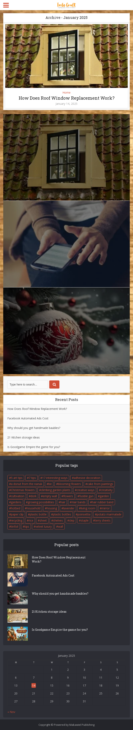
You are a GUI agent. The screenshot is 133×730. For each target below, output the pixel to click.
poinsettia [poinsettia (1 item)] (83, 514)
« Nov (11, 712)
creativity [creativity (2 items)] (107, 490)
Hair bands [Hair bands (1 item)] (79, 502)
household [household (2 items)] (33, 508)
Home (66, 92)
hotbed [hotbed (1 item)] (15, 508)
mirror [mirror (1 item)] (106, 508)
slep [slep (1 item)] (71, 520)
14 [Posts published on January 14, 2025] (33, 685)
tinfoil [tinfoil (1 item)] (14, 526)
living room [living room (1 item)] (88, 508)
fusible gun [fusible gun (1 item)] (86, 496)
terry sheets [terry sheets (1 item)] (102, 520)
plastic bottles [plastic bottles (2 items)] (62, 514)
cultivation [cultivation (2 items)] (17, 496)
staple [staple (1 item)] (85, 520)
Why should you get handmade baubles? (33, 428)
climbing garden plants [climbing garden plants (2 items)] (55, 490)
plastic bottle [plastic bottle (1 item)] (38, 514)
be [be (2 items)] (50, 484)
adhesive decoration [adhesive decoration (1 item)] (87, 478)
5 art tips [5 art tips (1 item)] (17, 478)
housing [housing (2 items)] (52, 508)
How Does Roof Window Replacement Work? (67, 98)
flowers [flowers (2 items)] (68, 496)
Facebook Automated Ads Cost (27, 418)
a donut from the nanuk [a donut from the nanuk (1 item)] (26, 484)
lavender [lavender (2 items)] (68, 508)
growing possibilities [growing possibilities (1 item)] (41, 502)
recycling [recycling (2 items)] (16, 520)
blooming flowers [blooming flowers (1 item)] (69, 484)
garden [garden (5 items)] (104, 496)
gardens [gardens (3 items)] (16, 502)
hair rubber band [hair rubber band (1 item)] (102, 502)
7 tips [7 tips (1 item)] (32, 478)
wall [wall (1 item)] (60, 526)
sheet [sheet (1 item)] (43, 520)
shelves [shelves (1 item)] (58, 520)
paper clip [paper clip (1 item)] (17, 514)
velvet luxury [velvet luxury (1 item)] (43, 526)
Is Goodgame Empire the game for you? (33, 447)
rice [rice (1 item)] (31, 520)
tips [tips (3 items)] (27, 526)
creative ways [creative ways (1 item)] (85, 490)
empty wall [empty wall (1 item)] (50, 496)
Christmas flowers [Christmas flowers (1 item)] (23, 490)
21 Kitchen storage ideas (23, 437)
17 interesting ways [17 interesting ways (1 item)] (55, 478)
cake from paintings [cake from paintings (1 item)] (100, 484)
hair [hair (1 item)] (62, 502)
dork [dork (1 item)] (33, 496)
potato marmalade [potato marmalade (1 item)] (109, 514)
